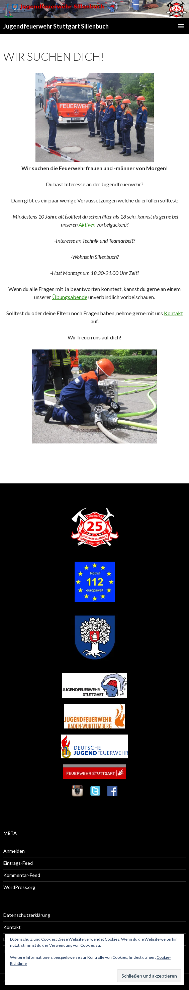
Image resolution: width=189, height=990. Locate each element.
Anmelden (14, 851)
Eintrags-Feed (18, 863)
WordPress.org (19, 887)
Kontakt (173, 313)
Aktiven (87, 224)
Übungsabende (69, 297)
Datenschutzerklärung (26, 915)
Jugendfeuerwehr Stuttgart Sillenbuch (56, 26)
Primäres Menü (181, 26)
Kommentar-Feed (21, 875)
